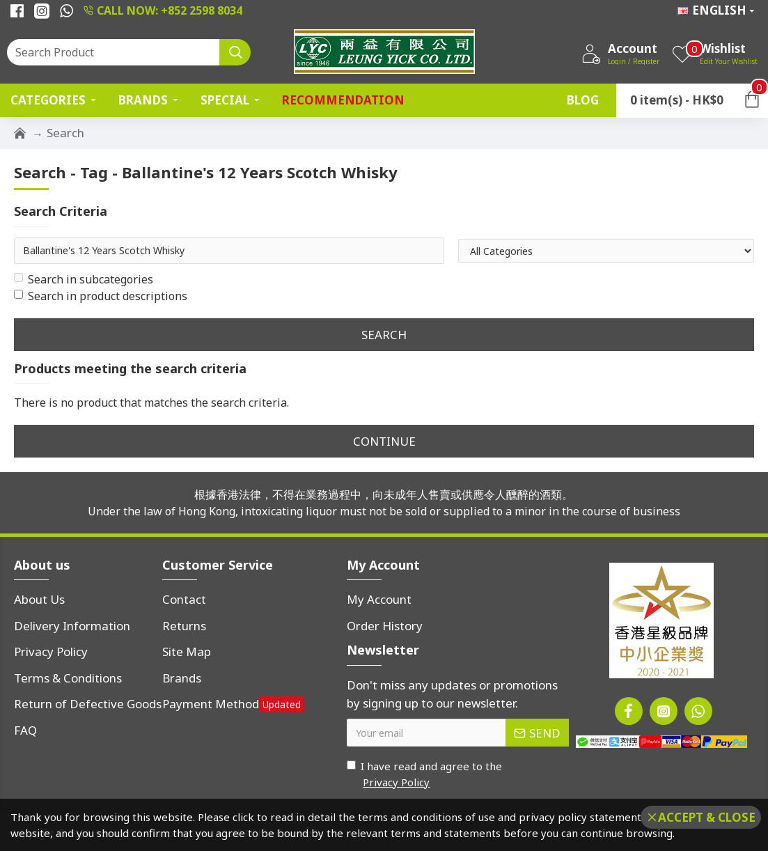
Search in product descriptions (100, 296)
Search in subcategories (83, 279)
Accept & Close (706, 817)
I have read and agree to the (424, 774)
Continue (384, 441)
